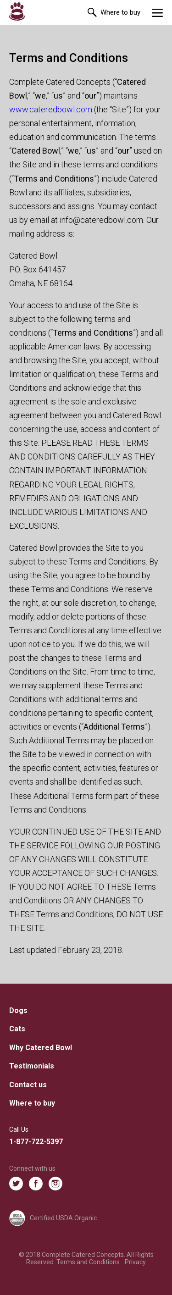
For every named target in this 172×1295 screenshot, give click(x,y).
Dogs (18, 1010)
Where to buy (120, 12)
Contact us (28, 1084)
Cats (17, 1028)
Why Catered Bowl (40, 1047)
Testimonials (31, 1066)
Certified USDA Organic (53, 1218)
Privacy (135, 1262)
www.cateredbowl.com (50, 109)
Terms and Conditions (88, 1262)
